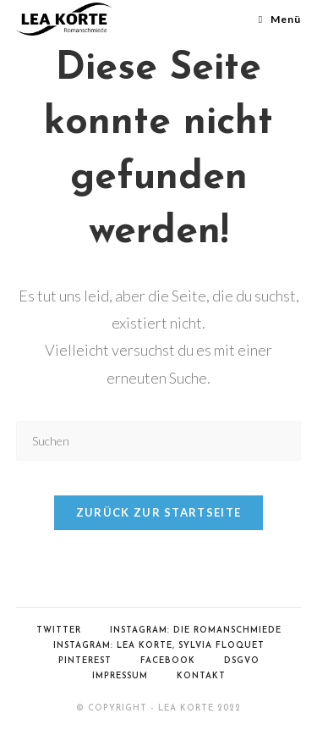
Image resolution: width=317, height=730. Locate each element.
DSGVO (242, 661)
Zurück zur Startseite (158, 512)
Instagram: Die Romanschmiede (195, 630)
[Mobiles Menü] (280, 19)
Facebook (167, 661)
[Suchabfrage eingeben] (159, 441)
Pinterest (85, 661)
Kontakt (201, 676)
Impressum (120, 676)
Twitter (58, 630)
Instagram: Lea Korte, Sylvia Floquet (159, 645)
